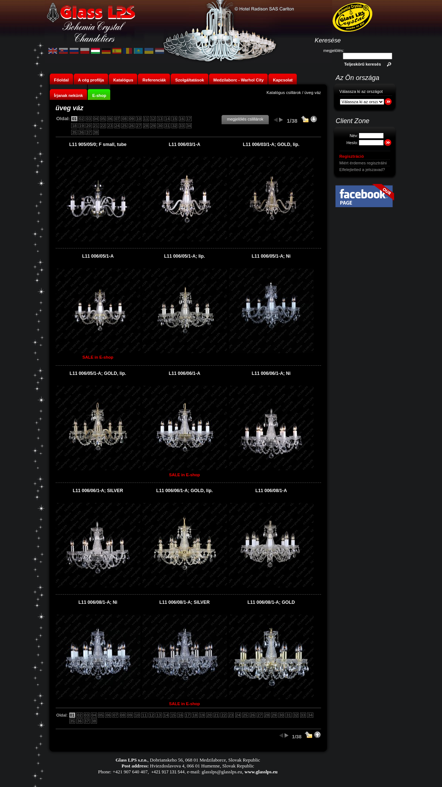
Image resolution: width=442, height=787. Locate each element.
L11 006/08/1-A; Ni (98, 602)
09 (131, 118)
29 (153, 125)
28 (146, 125)
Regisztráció (352, 156)
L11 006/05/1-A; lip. (184, 256)
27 (138, 125)
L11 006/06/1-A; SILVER (98, 490)
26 (131, 125)
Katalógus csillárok (284, 92)
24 (117, 125)
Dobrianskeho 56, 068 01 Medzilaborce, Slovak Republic (205, 760)
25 (124, 125)
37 (88, 132)
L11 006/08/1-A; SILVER (184, 602)
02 (81, 118)
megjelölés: (333, 50)
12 (153, 118)
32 (174, 125)
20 (88, 125)
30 (160, 125)
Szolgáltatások (189, 80)
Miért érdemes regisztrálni (363, 163)
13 (160, 118)
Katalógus (123, 80)
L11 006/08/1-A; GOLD (271, 602)
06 (110, 118)
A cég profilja (91, 80)
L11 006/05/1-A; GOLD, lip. (98, 373)
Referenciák (154, 80)
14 (167, 118)
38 (96, 132)
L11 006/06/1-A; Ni (271, 373)
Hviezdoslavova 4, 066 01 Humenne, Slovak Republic (202, 766)
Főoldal (61, 80)
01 (74, 118)
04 (96, 118)
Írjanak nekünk (68, 95)
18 (74, 125)
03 (88, 118)
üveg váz (312, 92)
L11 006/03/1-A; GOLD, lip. (271, 144)
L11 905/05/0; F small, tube (97, 144)
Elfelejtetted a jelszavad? (362, 169)
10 (138, 118)
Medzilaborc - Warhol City (238, 80)
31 (167, 125)
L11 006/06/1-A (185, 373)
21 (96, 125)
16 (182, 118)
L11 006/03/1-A (185, 144)
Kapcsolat (282, 80)
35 (74, 132)
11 (146, 118)
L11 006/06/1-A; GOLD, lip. (184, 490)
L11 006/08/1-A (271, 490)
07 (117, 118)
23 (110, 125)
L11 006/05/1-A (98, 256)
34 (189, 125)
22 (103, 125)
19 (81, 125)
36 (81, 132)
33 (182, 125)
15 (174, 118)
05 (103, 118)
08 (124, 118)
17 (189, 118)
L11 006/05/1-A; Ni (271, 256)
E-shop (99, 95)
